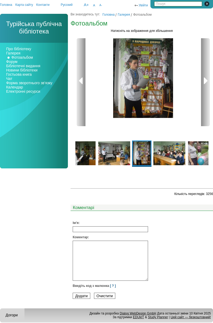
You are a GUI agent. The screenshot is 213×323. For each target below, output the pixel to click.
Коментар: (81, 237)
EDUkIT (138, 317)
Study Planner (158, 317)
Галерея (13, 53)
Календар (14, 87)
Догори (12, 315)
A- (100, 5)
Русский (67, 5)
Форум (12, 62)
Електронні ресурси (23, 91)
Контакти (43, 5)
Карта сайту (24, 5)
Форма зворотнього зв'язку (29, 83)
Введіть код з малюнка (94, 286)
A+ (86, 4)
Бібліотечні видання (23, 66)
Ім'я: (76, 223)
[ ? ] (113, 286)
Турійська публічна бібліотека (34, 27)
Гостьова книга (19, 74)
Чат (9, 78)
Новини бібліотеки (22, 70)
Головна (6, 5)
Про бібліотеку (18, 49)
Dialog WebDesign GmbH (138, 313)
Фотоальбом (22, 57)
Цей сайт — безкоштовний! (191, 317)
